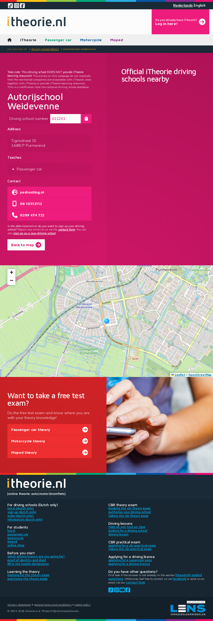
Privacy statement (19, 604)
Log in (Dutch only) (20, 508)
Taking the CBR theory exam (128, 516)
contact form (66, 229)
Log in (11, 530)
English (200, 5)
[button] (106, 321)
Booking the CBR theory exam (129, 508)
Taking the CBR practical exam (130, 549)
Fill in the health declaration (28, 564)
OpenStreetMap (200, 374)
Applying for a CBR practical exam (132, 545)
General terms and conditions (52, 604)
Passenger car (58, 39)
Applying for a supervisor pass (130, 560)
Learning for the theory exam (28, 575)
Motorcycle (91, 39)
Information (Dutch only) (25, 519)
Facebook (179, 579)
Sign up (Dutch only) (21, 512)
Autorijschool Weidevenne (79, 49)
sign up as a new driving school (34, 233)
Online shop (15, 545)
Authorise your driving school (129, 512)
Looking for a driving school (127, 530)
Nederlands (183, 5)
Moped (116, 39)
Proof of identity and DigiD (26, 560)
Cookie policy (83, 604)
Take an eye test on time (126, 527)
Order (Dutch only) (20, 516)
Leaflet (178, 374)
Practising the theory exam (27, 579)
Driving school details (45, 49)
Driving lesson (118, 534)
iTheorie (28, 39)
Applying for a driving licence (129, 564)
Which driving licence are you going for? (36, 556)
